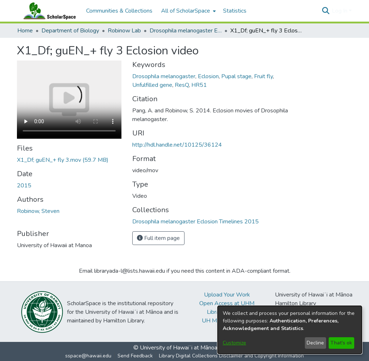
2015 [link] (24, 186)
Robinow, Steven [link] (38, 211)
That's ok (341, 342)
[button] (325, 10)
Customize (234, 342)
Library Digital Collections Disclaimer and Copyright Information (231, 355)
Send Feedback (135, 355)
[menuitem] (188, 11)
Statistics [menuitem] (234, 11)
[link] (62, 160)
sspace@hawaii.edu (88, 355)
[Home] (48, 11)
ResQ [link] (182, 85)
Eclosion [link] (208, 76)
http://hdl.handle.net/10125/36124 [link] (177, 145)
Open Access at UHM (226, 303)
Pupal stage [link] (236, 76)
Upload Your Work (227, 295)
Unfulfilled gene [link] (152, 85)
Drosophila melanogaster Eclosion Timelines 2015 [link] (186, 31)
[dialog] (290, 330)
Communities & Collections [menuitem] (119, 11)
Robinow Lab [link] (124, 31)
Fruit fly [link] (263, 76)
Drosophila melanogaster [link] (163, 76)
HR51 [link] (199, 85)
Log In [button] (340, 11)
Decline (315, 342)
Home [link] (25, 31)
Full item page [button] (158, 238)
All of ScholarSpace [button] (185, 11)
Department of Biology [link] (70, 31)
